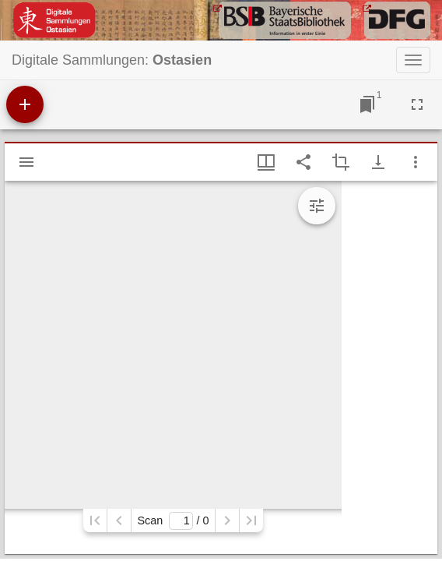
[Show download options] (378, 162)
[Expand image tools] (316, 205)
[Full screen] (417, 104)
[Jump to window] (367, 104)
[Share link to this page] (303, 162)
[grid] (389, 367)
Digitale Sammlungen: (112, 60)
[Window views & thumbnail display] (266, 162)
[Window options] (415, 162)
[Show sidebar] (26, 162)
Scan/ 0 (173, 521)
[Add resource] (25, 104)
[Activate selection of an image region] (341, 162)
